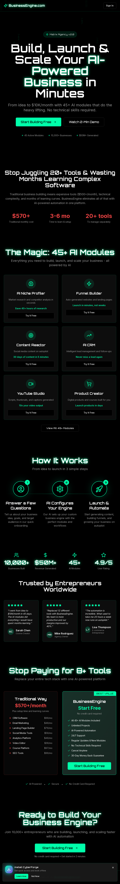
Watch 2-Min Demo (84, 122)
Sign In (110, 5)
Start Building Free (38, 122)
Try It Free (30, 315)
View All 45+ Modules (60, 428)
